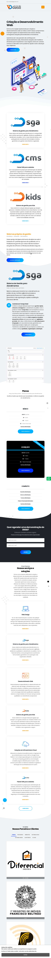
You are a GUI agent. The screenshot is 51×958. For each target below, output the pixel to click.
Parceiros (20, 834)
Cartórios (28, 837)
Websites (27, 834)
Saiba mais (13, 50)
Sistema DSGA (35, 834)
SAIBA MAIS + (25, 144)
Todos (14, 834)
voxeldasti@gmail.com (13, 1)
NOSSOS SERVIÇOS (15, 260)
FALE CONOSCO (25, 431)
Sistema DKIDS (19, 837)
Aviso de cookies (6, 947)
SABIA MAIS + (25, 628)
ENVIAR (25, 552)
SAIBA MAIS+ (25, 730)
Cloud (34, 837)
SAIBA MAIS (26, 808)
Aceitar (25, 954)
